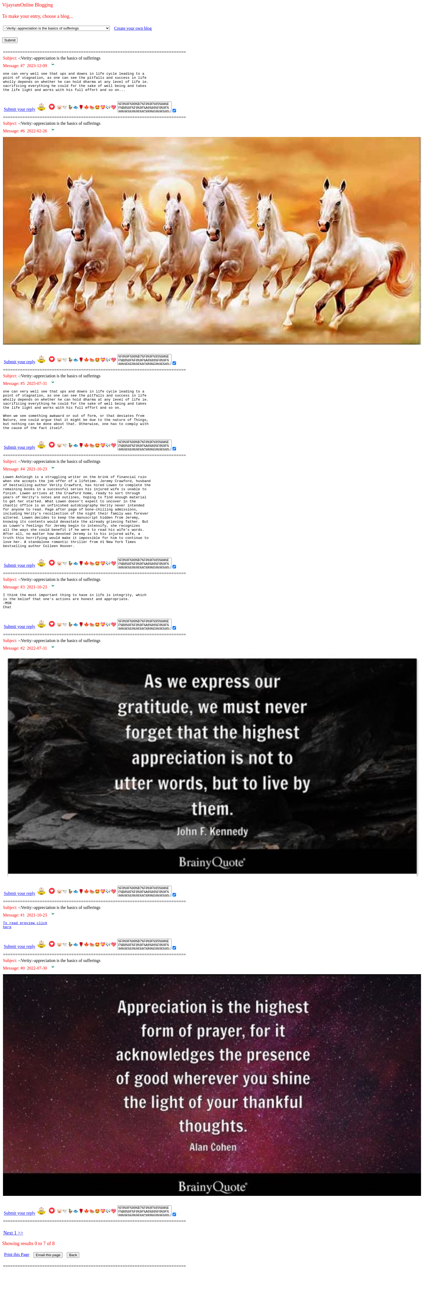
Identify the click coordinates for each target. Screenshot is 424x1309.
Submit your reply (19, 113)
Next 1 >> (13, 1264)
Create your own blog (133, 28)
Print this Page (16, 1286)
